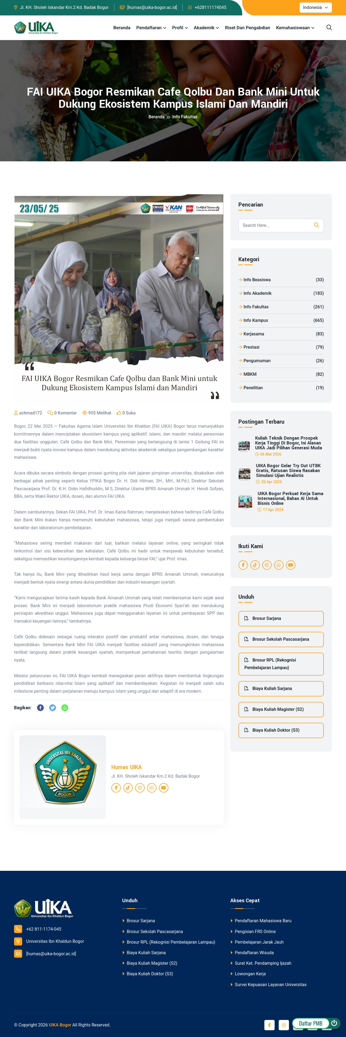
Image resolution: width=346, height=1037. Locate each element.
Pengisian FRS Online (253, 931)
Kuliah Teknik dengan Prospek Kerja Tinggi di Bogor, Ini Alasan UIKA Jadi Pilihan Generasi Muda (288, 443)
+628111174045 (210, 7)
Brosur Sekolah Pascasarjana (276, 639)
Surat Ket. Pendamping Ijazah (260, 963)
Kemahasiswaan (293, 27)
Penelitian (281, 388)
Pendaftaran (149, 27)
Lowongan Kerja (248, 973)
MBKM (281, 374)
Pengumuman (281, 361)
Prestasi (281, 347)
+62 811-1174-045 (37, 929)
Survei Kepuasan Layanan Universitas (268, 984)
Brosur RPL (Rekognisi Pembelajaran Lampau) (270, 663)
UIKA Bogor (60, 1025)
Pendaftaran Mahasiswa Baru (260, 920)
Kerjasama (281, 334)
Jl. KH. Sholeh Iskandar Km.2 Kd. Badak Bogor (64, 7)
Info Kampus (281, 321)
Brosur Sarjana (262, 618)
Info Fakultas (185, 116)
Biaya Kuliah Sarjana (268, 688)
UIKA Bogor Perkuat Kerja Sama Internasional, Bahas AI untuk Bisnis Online (290, 498)
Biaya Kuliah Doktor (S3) (272, 730)
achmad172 (30, 413)
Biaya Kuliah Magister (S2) (274, 709)
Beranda (121, 27)
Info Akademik (281, 293)
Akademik (204, 27)
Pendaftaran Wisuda (252, 952)
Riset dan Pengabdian (247, 27)
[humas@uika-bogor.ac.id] (152, 7)
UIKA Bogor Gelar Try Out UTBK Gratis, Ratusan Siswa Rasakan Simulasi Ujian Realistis (288, 470)
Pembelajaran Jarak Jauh (257, 942)
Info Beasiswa (281, 280)
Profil (177, 27)
